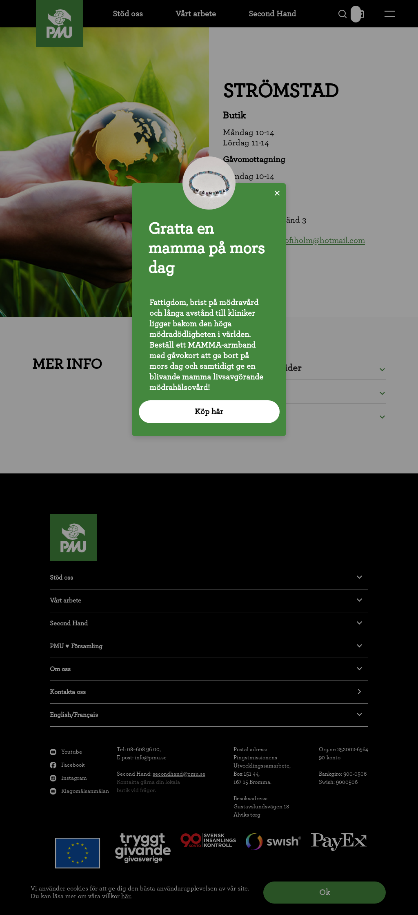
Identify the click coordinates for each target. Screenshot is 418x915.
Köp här (209, 412)
